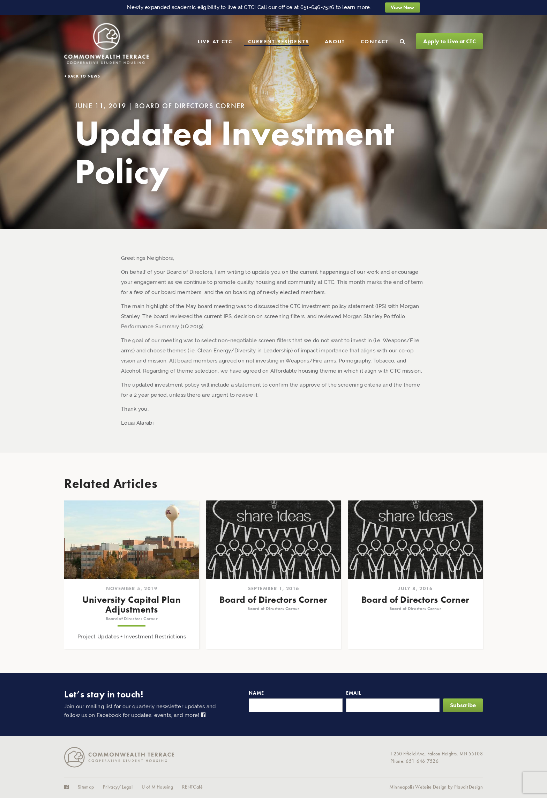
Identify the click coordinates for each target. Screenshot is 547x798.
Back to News (84, 76)
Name (256, 693)
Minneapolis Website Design (418, 787)
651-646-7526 (317, 7)
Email (354, 693)
